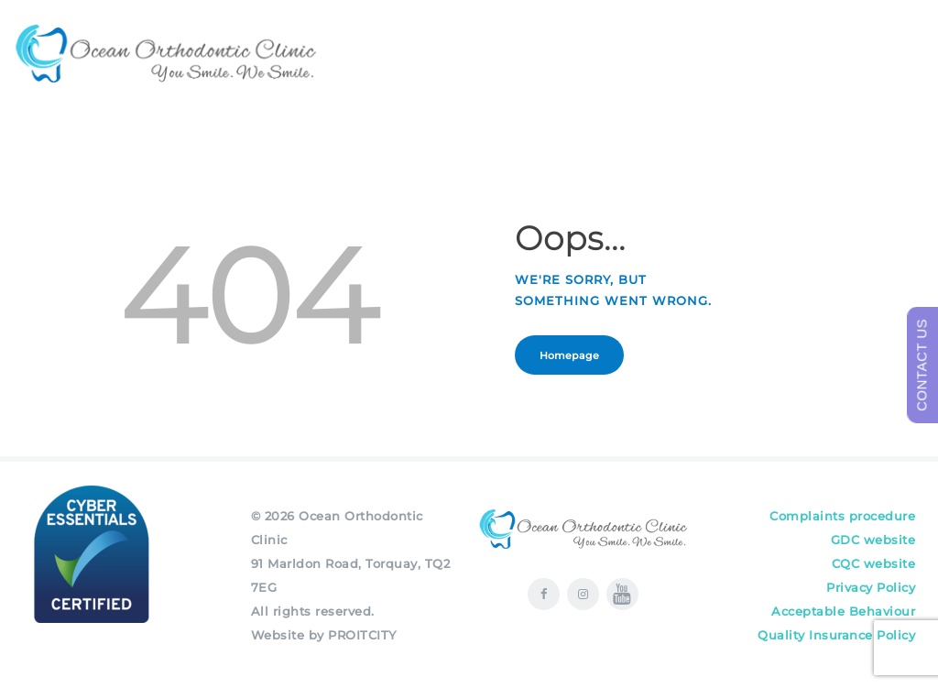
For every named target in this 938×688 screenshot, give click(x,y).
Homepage (570, 355)
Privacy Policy (870, 587)
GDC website (873, 539)
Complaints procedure (842, 515)
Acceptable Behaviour (843, 611)
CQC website (874, 563)
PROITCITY (362, 635)
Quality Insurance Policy (836, 635)
